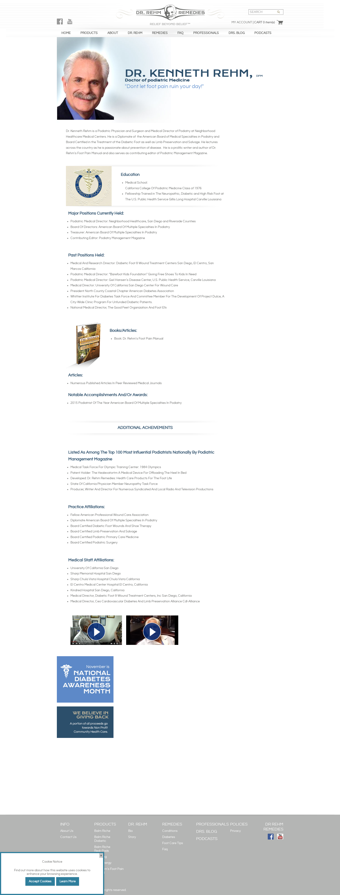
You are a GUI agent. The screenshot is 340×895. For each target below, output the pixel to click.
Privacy (235, 831)
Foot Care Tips (172, 843)
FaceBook (60, 21)
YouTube (70, 21)
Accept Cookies (40, 881)
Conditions (170, 831)
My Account (241, 22)
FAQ (180, 33)
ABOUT (112, 33)
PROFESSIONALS (206, 33)
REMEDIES (160, 33)
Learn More (68, 881)
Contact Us (68, 837)
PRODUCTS (89, 33)
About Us (66, 831)
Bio (130, 831)
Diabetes (168, 837)
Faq (165, 849)
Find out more (24, 870)
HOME (66, 33)
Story (132, 837)
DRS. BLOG (237, 33)
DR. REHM (135, 33)
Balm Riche (102, 831)
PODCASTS (262, 33)
